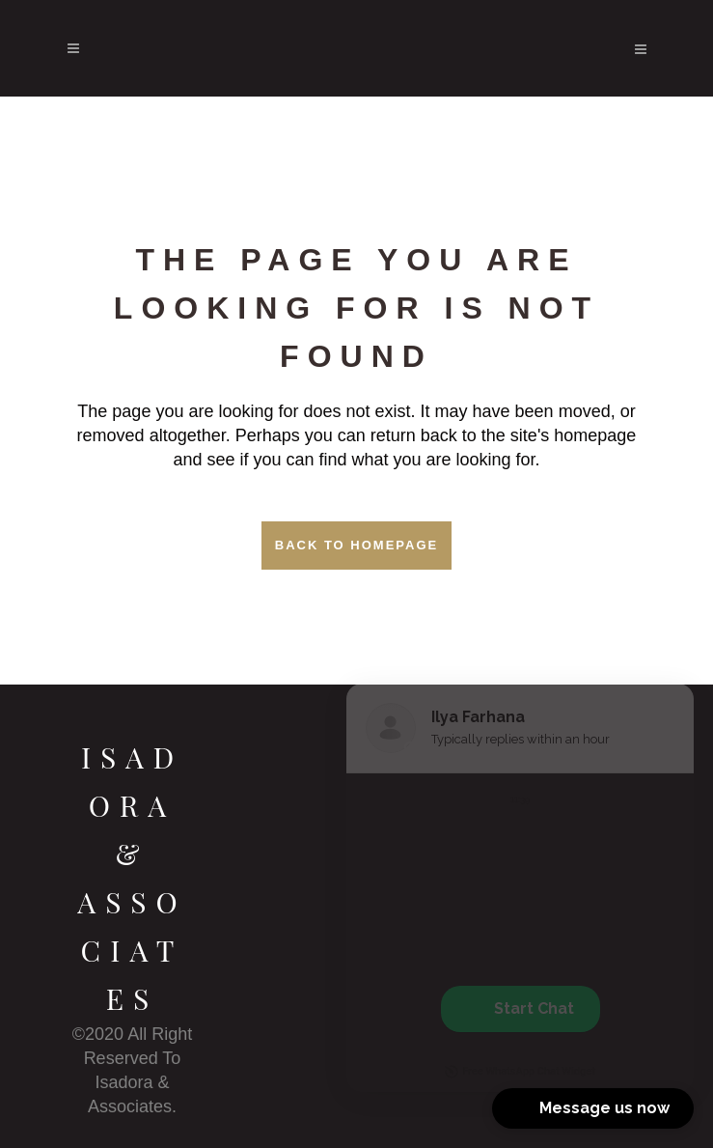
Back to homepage (356, 545)
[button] (593, 1108)
